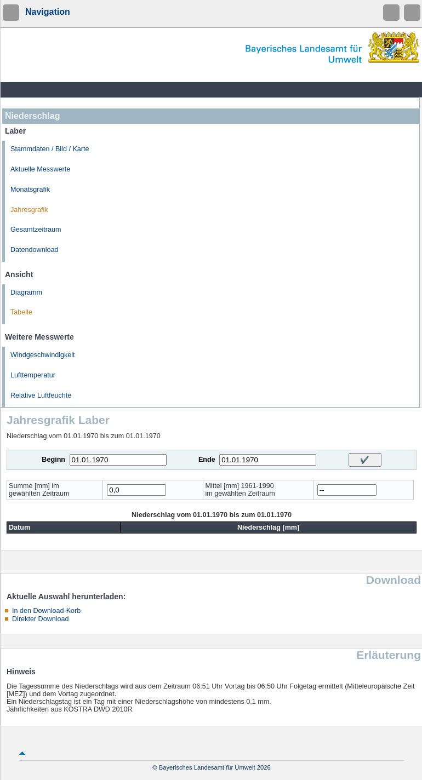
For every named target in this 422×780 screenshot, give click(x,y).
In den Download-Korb (46, 611)
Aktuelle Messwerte (40, 169)
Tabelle (21, 312)
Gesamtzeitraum (35, 229)
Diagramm (26, 292)
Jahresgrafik (29, 210)
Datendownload (34, 250)
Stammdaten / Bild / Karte (49, 149)
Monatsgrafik (30, 189)
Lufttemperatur (32, 375)
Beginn (53, 459)
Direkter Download (40, 619)
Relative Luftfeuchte (40, 395)
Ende (206, 459)
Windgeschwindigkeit (42, 355)
